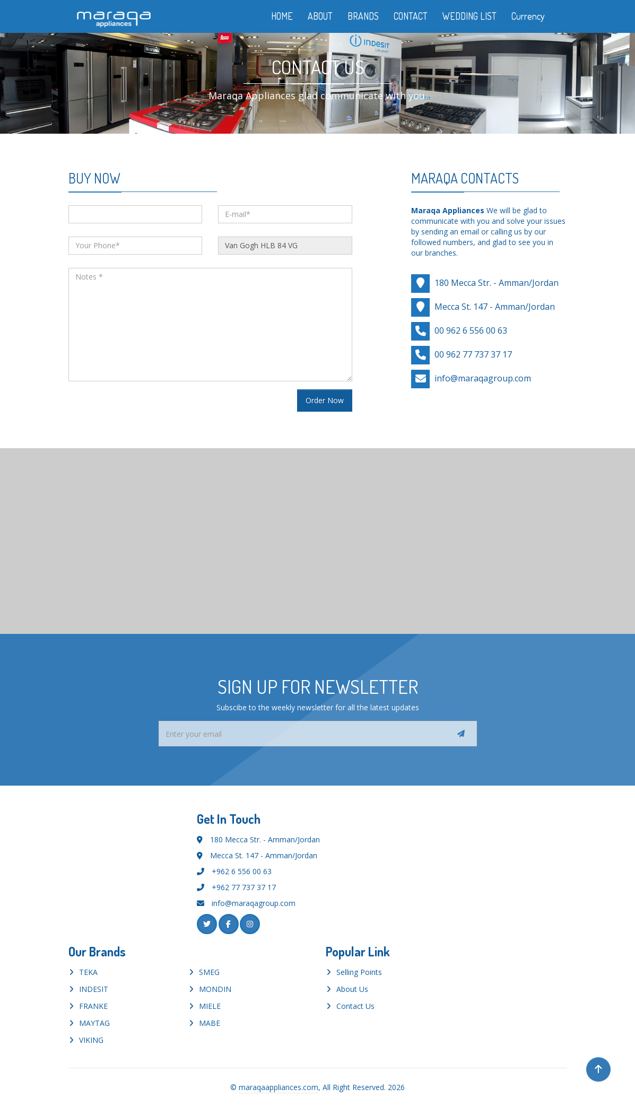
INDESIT (93, 989)
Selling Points (359, 972)
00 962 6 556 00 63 (470, 330)
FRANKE (93, 1006)
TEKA (88, 972)
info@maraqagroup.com (482, 378)
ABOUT (320, 16)
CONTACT (411, 16)
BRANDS (363, 16)
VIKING (91, 1040)
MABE (209, 1023)
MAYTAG (94, 1023)
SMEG (209, 972)
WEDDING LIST (469, 16)
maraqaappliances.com (278, 1087)
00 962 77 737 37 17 (473, 354)
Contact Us (355, 1006)
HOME (282, 16)
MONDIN (215, 989)
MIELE (210, 1006)
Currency (535, 16)
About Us (352, 989)
